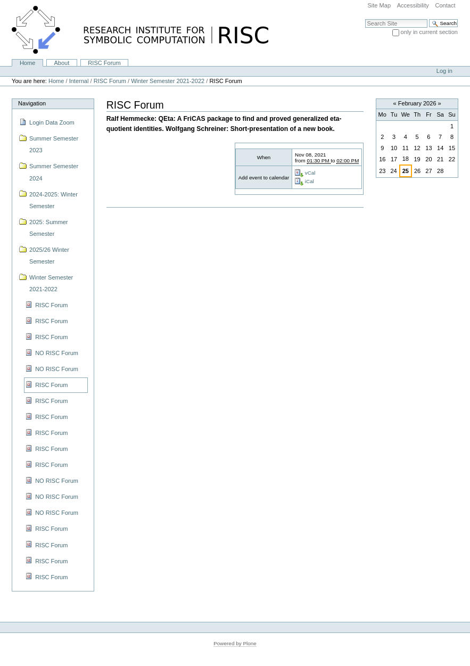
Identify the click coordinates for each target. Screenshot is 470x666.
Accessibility (413, 5)
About (61, 63)
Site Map (379, 5)
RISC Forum (104, 63)
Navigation (32, 103)
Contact (445, 5)
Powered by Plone (235, 643)
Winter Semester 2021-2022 (167, 81)
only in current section (429, 32)
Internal (79, 81)
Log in (444, 71)
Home (27, 63)
